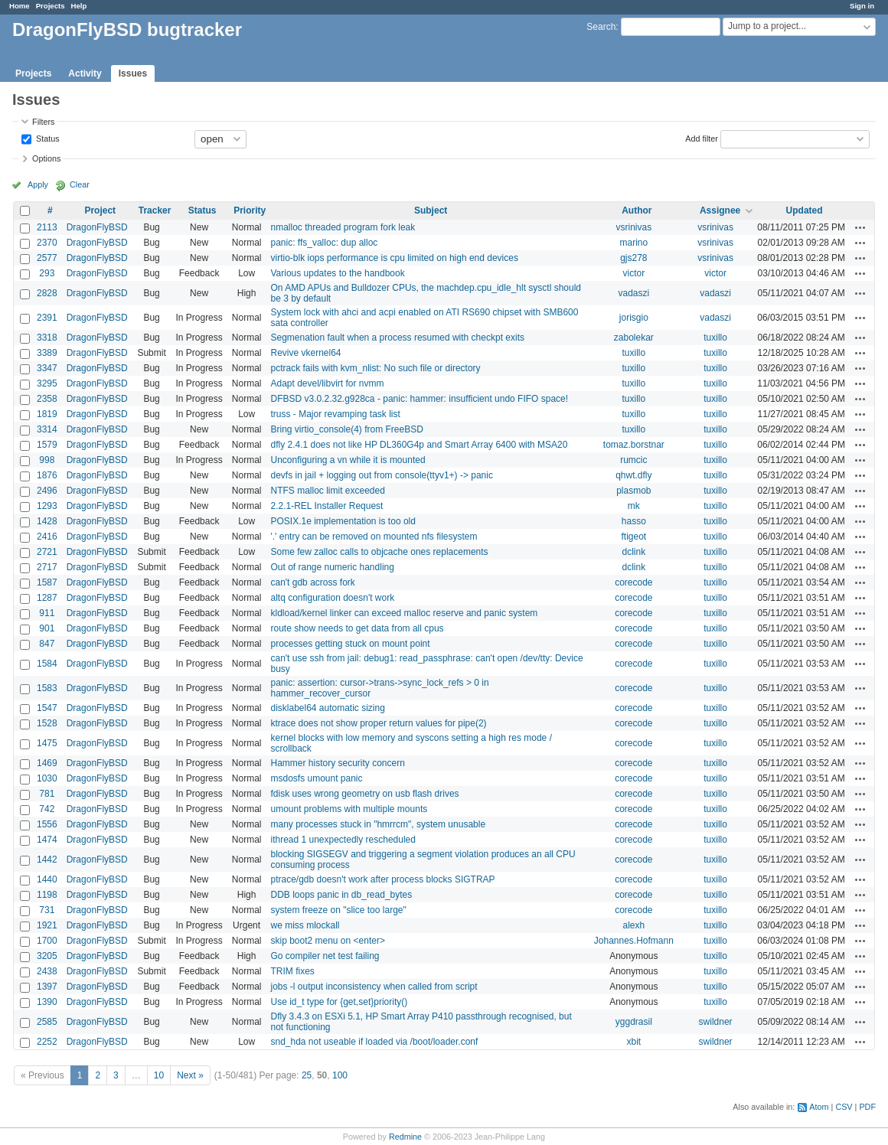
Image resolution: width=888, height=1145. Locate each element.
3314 (47, 429)
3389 (47, 352)
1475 (47, 743)
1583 (47, 688)
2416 (47, 536)
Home (19, 6)
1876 (47, 475)
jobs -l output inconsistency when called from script (373, 986)
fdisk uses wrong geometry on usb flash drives (364, 793)
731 (46, 910)
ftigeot (633, 536)
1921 (47, 925)
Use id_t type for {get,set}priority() (338, 1002)
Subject (430, 210)
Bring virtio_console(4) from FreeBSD (346, 429)
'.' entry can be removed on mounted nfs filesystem (373, 536)
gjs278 (633, 258)
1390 (47, 1002)
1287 (47, 597)
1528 (47, 723)
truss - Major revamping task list (335, 414)
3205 (47, 956)
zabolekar (634, 337)
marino (633, 242)
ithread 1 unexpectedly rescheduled (342, 839)
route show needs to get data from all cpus (356, 628)
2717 (47, 567)
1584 (47, 663)
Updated (804, 210)
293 (46, 273)
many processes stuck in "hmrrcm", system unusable (377, 824)
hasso (634, 521)
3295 (47, 383)
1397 (47, 986)
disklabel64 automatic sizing (327, 708)
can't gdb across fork (312, 582)
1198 (47, 894)
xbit (633, 1041)
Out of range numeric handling (331, 567)
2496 (47, 490)
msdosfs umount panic (316, 778)
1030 (47, 778)
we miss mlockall (304, 925)
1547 (47, 708)
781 (46, 793)
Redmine (405, 1136)
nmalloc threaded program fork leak (342, 227)
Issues (133, 73)
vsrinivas (633, 227)
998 (46, 460)
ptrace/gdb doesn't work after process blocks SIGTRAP (382, 879)
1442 (47, 859)
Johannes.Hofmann (634, 940)
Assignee (720, 210)
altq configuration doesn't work (332, 597)
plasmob (633, 490)
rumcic (633, 460)
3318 (47, 337)
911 (46, 613)
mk (634, 506)
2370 (47, 242)
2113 (47, 227)
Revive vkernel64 (305, 352)
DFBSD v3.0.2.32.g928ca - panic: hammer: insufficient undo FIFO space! (419, 398)
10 (159, 1075)
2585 (47, 1021)
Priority (249, 210)
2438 (47, 971)
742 (46, 809)
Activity (84, 73)
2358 (47, 398)
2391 (47, 317)
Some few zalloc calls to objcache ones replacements (379, 551)
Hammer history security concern (337, 763)
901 (46, 628)
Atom (818, 1106)
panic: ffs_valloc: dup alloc (323, 242)
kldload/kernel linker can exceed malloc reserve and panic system (403, 613)
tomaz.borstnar (633, 444)
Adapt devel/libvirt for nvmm (327, 383)
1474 (47, 839)
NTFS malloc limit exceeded (327, 490)
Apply (38, 184)
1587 (47, 582)
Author (636, 210)
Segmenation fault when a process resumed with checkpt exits (397, 337)
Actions (860, 227)
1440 (47, 879)
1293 (47, 506)
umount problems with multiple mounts (348, 809)
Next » (190, 1075)
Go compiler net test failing (324, 956)
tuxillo (715, 337)
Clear (80, 184)
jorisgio (633, 317)
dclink (633, 551)
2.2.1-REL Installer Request (326, 506)
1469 (47, 763)
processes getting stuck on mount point (349, 643)
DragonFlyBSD (97, 227)
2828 (47, 293)
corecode (633, 582)
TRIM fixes (292, 971)
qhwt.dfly (633, 475)
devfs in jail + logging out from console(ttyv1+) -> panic (381, 475)
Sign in (862, 6)
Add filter (701, 137)
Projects (50, 6)
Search (600, 26)
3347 (47, 368)
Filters (43, 121)
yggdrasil (633, 1021)
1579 (47, 444)
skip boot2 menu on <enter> (327, 940)
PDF (867, 1106)
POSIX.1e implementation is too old (342, 521)
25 (307, 1075)
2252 (47, 1041)
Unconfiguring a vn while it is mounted (347, 460)
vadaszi (633, 293)
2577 (47, 258)
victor (634, 273)
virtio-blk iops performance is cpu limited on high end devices (394, 258)
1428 (47, 521)
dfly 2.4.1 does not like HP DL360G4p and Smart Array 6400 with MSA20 (418, 444)
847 (46, 643)
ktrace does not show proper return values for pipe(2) (378, 723)
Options (46, 158)
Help (79, 6)
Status (47, 137)
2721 (47, 551)
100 (340, 1075)
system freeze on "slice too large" (338, 910)
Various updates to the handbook (337, 273)
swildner (716, 1021)
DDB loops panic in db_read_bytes (341, 894)
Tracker (155, 210)
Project (100, 210)
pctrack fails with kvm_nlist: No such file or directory (375, 368)
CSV (843, 1106)
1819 (47, 414)
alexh (633, 925)
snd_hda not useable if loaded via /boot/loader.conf (374, 1041)
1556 (47, 824)
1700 (47, 940)
